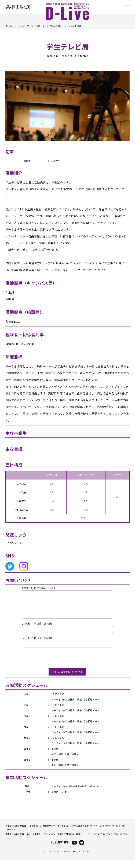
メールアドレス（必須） (38, 638)
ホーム (8, 25)
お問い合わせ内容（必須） (39, 587)
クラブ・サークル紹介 (29, 25)
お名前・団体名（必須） (38, 623)
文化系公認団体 (54, 25)
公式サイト (15, 542)
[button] (9, 106)
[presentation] (48, 658)
